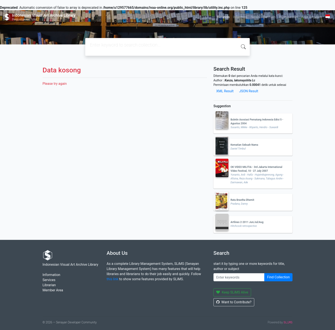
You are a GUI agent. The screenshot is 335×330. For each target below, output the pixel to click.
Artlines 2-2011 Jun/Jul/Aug (247, 222)
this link (112, 279)
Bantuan (269, 17)
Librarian (49, 285)
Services (49, 280)
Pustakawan (288, 17)
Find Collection (278, 277)
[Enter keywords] (238, 277)
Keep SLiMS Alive (232, 292)
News (255, 17)
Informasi (240, 17)
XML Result (225, 91)
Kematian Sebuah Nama (244, 144)
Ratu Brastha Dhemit (242, 199)
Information (51, 275)
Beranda (223, 17)
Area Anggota (311, 17)
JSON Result (248, 91)
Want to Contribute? (233, 302)
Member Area (53, 290)
